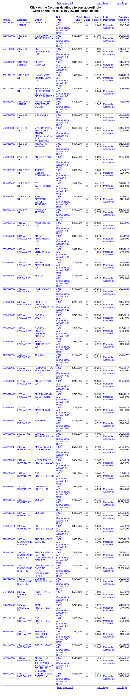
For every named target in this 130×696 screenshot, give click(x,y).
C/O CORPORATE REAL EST (44, 559)
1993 (126, 236)
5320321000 (9, 157)
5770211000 (9, 473)
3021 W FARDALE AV (24, 263)
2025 (126, 22)
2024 (126, 144)
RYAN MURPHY (43, 175)
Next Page (103, 3)
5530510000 (9, 354)
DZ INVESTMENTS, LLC (43, 186)
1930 (58, 631)
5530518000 (9, 302)
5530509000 (9, 341)
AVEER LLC (41, 22)
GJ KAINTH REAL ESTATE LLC (44, 675)
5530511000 (9, 381)
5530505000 (9, 249)
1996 (126, 644)
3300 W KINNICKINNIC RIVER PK (24, 542)
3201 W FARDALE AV (24, 408)
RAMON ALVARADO (41, 198)
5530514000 (9, 236)
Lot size (97, 17)
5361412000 (9, 22)
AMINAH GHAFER (44, 447)
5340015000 (9, 62)
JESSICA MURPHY (39, 171)
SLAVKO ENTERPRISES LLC (43, 344)
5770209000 (9, 447)
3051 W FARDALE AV (24, 303)
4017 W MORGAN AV (24, 675)
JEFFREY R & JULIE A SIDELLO (44, 664)
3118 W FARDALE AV (24, 356)
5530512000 (9, 394)
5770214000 (9, 486)
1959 (58, 434)
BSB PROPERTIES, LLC (42, 52)
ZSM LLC (39, 354)
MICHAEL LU (41, 115)
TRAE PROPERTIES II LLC (43, 608)
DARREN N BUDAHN (40, 316)
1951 (58, 128)
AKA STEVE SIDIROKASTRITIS (44, 95)
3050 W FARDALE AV (24, 290)
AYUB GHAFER (43, 449)
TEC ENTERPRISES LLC (43, 252)
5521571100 (9, 75)
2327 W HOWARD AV (24, 474)
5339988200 (9, 170)
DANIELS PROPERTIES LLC (44, 435)
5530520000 (9, 407)
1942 (58, 101)
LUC (105, 17)
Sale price (123, 20)
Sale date (124, 17)
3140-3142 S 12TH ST (23, 24)
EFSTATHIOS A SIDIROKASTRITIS (44, 89)
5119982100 (9, 209)
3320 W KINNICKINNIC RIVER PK (24, 568)
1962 (58, 209)
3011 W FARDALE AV (24, 237)
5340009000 (9, 434)
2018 (126, 394)
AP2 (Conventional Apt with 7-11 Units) (63, 242)
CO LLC (39, 107)
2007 (126, 354)
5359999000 (9, 36)
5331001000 (9, 644)
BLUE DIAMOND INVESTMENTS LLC (43, 397)
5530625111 (9, 526)
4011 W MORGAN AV (24, 659)
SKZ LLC (39, 275)
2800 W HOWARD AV (24, 527)
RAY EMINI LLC (43, 420)
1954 (58, 447)
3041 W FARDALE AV (24, 277)
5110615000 (9, 183)
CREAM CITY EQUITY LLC (41, 487)
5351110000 (9, 49)
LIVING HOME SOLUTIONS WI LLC (43, 78)
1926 (58, 22)
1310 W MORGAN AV (24, 619)
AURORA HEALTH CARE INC (44, 540)
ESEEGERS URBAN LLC (41, 303)
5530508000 (9, 328)
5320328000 (9, 115)
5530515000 (9, 262)
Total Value (79, 18)
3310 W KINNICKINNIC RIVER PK (24, 555)
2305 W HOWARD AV (24, 448)
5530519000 (9, 368)
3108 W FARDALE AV (24, 342)
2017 (126, 49)
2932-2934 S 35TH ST (23, 103)
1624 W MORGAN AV (24, 632)
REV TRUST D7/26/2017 (41, 669)
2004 (126, 262)
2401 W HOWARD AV (24, 487)
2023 (126, 62)
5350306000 (9, 631)
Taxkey (6, 20)
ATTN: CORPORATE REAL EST (42, 573)
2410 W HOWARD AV (24, 501)
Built (58, 17)
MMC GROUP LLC (44, 307)
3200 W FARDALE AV (24, 395)
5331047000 (9, 592)
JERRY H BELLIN (44, 644)
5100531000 (9, 101)
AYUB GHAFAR (42, 141)
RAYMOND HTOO (44, 368)
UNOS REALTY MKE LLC (42, 593)
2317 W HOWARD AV (24, 461)
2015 (126, 183)
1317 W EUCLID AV (23, 224)
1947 (58, 49)
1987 (126, 196)
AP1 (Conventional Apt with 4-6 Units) (63, 29)
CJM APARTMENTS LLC (42, 410)
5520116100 (9, 499)
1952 (58, 144)
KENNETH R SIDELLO (41, 659)
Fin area (96, 20)
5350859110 (9, 223)
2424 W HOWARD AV (24, 514)
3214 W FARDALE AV (24, 422)
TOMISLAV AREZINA (40, 211)
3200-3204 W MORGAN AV (24, 646)
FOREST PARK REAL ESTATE (42, 103)
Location (22, 20)
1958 (58, 170)
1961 (58, 236)
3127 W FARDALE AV (24, 369)
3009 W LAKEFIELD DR (23, 595)
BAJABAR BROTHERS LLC (43, 580)
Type (58, 20)
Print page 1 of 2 (65, 3)
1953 (58, 36)
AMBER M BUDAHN (40, 335)
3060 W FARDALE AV (24, 316)
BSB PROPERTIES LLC (44, 474)
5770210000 (9, 460)
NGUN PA (40, 146)
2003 (126, 101)
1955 (58, 486)
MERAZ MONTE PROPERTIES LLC (44, 37)
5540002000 (9, 673)
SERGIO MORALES (40, 63)
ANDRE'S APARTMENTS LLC (42, 239)
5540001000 (9, 658)
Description (109, 20)
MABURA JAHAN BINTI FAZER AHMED (43, 131)
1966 (58, 605)
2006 (126, 88)
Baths (87, 20)
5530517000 (9, 275)
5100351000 (9, 552)
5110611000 (9, 196)
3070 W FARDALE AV (24, 329)
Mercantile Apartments (109, 26)
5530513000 (9, 420)
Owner (38, 20)
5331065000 (9, 88)
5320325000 (9, 144)
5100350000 (9, 539)
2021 (126, 618)
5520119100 (9, 513)
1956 (58, 62)
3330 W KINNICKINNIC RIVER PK (24, 581)
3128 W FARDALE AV (24, 382)
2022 (126, 170)
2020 (126, 115)
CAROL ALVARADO (41, 203)
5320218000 (9, 605)
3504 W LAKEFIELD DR (23, 608)
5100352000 (9, 565)
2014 (126, 275)
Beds (87, 17)
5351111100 (9, 618)
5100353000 (9, 579)
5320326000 (9, 128)
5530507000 (9, 315)
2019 (126, 315)
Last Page (122, 3)
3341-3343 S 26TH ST (23, 63)
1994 (58, 75)
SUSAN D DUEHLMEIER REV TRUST (42, 634)
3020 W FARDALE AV (24, 250)
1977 (58, 223)
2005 (126, 223)
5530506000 (9, 289)
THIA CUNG (41, 144)
